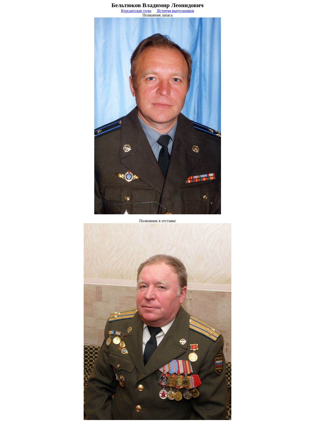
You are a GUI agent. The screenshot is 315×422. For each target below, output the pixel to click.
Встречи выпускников (175, 11)
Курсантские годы (136, 11)
